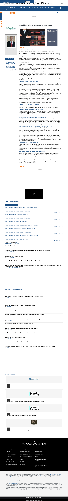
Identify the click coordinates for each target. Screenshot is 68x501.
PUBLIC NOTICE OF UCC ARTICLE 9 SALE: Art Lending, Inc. (17, 211)
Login (62, 3)
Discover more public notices (10, 242)
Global (21, 459)
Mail (51, 41)
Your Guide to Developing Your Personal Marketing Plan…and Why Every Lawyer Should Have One (27, 319)
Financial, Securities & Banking (26, 456)
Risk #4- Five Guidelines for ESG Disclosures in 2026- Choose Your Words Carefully (36, 12)
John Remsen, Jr (11, 49)
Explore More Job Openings (10, 69)
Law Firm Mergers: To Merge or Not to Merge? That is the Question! (20, 332)
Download (53, 41)
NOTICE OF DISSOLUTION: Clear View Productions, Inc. (16, 214)
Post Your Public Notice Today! (11, 204)
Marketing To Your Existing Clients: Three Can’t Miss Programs (19, 323)
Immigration (22, 464)
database (39, 475)
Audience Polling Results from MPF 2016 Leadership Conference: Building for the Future (24, 314)
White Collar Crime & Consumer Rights (41, 466)
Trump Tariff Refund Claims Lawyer (13, 245)
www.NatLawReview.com (10, 476)
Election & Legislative (24, 449)
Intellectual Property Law (39, 451)
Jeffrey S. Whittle (18, 261)
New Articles (1, 16)
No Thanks (27, 1)
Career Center (43, 7)
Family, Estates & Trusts (25, 454)
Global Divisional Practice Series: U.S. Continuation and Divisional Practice (27, 401)
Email (8, 50)
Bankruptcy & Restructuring (11, 454)
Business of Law (9, 459)
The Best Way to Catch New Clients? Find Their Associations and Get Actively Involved (24, 296)
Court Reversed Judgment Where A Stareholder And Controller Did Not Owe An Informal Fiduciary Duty (27, 250)
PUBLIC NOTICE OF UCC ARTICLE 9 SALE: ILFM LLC (16, 221)
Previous (57, 13)
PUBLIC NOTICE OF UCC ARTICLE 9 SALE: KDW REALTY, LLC (18, 232)
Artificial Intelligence (10, 449)
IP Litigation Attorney (10, 60)
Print (49, 41)
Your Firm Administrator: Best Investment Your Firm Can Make (19, 291)
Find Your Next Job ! (10, 58)
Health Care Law (23, 461)
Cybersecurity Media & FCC (11, 464)
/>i (55, 41)
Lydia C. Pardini (17, 267)
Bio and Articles (9, 53)
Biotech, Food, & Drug (10, 456)
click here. (22, 494)
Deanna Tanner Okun (10, 267)
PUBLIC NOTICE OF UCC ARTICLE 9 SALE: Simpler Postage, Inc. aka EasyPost (21, 235)
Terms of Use (52, 474)
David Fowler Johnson (10, 251)
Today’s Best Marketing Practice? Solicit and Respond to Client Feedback (21, 328)
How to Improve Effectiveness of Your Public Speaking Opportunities (20, 305)
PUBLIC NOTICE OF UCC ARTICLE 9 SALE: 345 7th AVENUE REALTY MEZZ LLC (21, 225)
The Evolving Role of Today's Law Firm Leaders (15, 337)
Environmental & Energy (25, 451)
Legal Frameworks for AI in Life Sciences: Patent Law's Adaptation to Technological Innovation (31, 386)
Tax (35, 463)
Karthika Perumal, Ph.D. (10, 261)
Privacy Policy (58, 474)
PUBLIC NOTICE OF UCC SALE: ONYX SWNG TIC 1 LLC (16, 239)
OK (23, 1)
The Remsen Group (31, 26)
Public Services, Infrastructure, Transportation (40, 460)
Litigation (36, 456)
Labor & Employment (39, 454)
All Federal (49, 34)
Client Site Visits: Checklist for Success (14, 300)
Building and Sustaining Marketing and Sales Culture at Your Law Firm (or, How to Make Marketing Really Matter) (30, 346)
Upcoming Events (10, 374)
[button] (34, 193)
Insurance (36, 449)
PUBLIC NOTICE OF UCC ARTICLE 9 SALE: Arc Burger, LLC (17, 218)
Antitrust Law (8, 451)
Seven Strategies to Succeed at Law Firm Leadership (16, 350)
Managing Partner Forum (11, 315)
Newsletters (29, 7)
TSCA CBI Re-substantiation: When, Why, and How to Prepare (24, 430)
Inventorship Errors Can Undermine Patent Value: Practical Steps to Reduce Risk (23, 260)
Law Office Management (52, 33)
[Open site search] (60, 8)
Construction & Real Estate (11, 461)
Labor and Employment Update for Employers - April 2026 (23, 415)
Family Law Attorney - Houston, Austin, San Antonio (10, 63)
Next (59, 13)
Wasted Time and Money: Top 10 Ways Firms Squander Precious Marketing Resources (24, 310)
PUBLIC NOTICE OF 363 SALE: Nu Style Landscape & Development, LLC (20, 228)
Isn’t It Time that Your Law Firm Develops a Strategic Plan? (18, 341)
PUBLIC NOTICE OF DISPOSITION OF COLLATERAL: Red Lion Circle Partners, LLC (22, 207)
